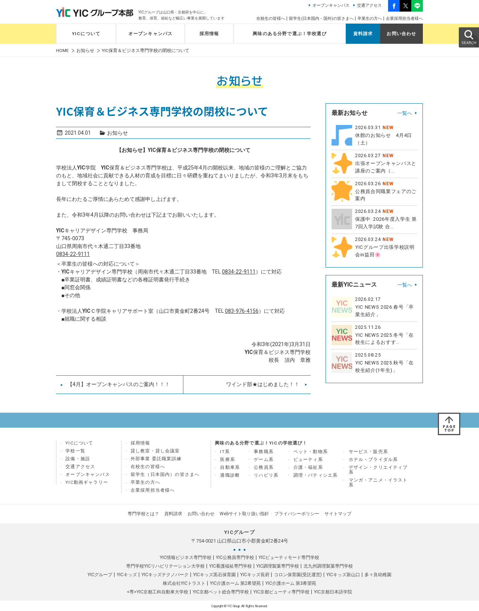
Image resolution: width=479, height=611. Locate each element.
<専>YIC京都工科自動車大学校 (157, 591)
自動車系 (230, 467)
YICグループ (100, 574)
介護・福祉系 (308, 467)
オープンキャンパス (331, 5)
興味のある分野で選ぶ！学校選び (290, 33)
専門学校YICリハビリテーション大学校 (165, 565)
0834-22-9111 (73, 254)
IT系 (225, 451)
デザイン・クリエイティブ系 (378, 470)
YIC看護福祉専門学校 (230, 565)
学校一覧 (75, 450)
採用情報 (209, 33)
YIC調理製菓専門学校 (277, 565)
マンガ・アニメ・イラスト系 (378, 482)
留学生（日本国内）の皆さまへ (165, 474)
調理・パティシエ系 (315, 475)
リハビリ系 (266, 475)
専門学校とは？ (145, 513)
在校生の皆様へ (270, 18)
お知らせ (85, 50)
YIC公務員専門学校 (235, 556)
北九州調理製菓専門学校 (328, 565)
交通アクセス (369, 5)
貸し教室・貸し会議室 (155, 450)
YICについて (86, 33)
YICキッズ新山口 (343, 574)
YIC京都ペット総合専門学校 (221, 591)
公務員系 (264, 467)
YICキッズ (127, 574)
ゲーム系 (264, 459)
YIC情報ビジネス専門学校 (185, 556)
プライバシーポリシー (295, 513)
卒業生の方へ (369, 18)
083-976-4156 (242, 311)
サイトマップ (336, 513)
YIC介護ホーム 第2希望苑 (235, 582)
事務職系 (264, 451)
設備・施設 (77, 458)
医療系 (227, 459)
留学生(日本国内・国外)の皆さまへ (321, 18)
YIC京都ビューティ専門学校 (281, 591)
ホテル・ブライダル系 (373, 459)
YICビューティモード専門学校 (289, 556)
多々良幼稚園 (377, 574)
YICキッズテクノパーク (165, 574)
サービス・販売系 (368, 451)
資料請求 (363, 33)
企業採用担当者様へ (404, 18)
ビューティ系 (308, 459)
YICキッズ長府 (254, 574)
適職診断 (230, 475)
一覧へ (404, 113)
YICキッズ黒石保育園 (214, 574)
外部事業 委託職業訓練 (156, 458)
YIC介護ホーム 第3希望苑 (290, 582)
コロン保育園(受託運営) (298, 574)
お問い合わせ (401, 33)
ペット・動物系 (310, 451)
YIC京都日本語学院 (333, 591)
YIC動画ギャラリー (86, 482)
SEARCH (468, 37)
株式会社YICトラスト (184, 582)
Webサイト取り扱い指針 (244, 513)
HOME (62, 50)
